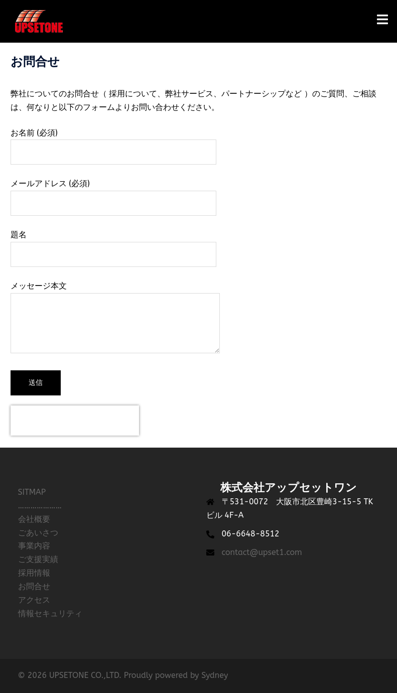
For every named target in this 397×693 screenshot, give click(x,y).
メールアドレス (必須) (113, 193)
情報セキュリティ (50, 613)
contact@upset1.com (262, 552)
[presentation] (75, 420)
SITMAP (32, 492)
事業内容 (34, 545)
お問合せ (34, 586)
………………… (40, 505)
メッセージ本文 (115, 318)
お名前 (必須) (113, 142)
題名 (113, 244)
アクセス (34, 600)
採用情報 (34, 573)
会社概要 (34, 519)
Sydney (214, 675)
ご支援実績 (38, 559)
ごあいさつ (38, 532)
